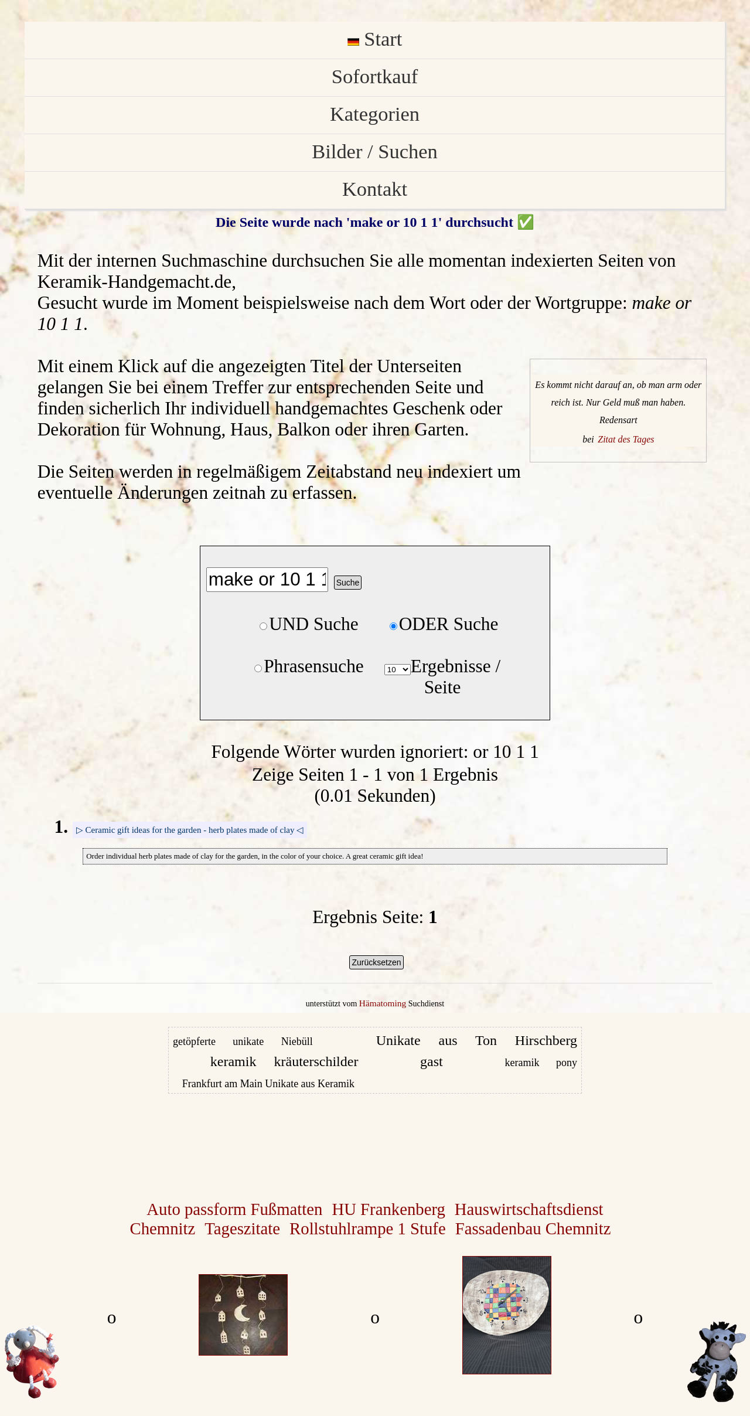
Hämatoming (382, 1003)
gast (431, 1061)
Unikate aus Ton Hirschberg (476, 1040)
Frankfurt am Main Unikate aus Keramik (268, 1084)
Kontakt (374, 189)
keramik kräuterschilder (284, 1061)
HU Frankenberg (388, 1209)
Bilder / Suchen (375, 151)
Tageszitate (242, 1228)
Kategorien (375, 114)
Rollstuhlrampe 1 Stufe (367, 1228)
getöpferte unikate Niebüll (243, 1041)
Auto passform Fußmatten (234, 1209)
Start (375, 39)
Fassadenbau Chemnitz (533, 1228)
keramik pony (540, 1062)
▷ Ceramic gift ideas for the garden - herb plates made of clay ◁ (190, 830)
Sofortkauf (375, 76)
